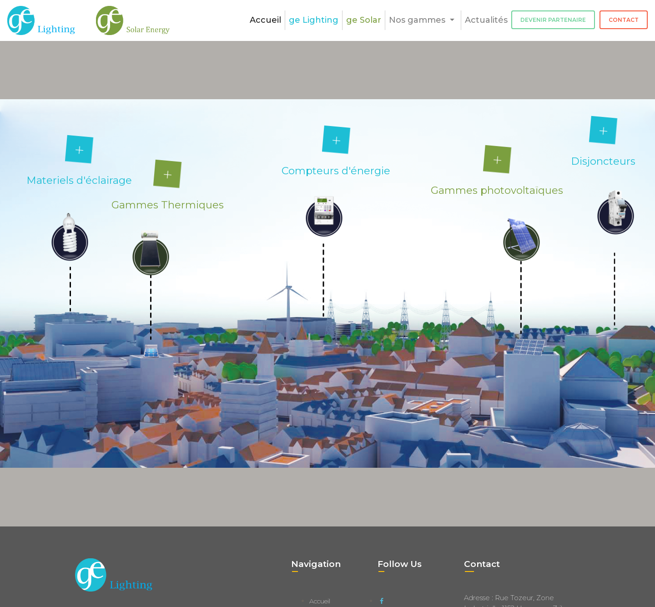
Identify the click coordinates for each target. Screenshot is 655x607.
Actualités (486, 20)
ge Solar (363, 20)
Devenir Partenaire (553, 19)
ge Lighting (313, 20)
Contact (624, 19)
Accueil (265, 20)
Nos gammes (418, 20)
